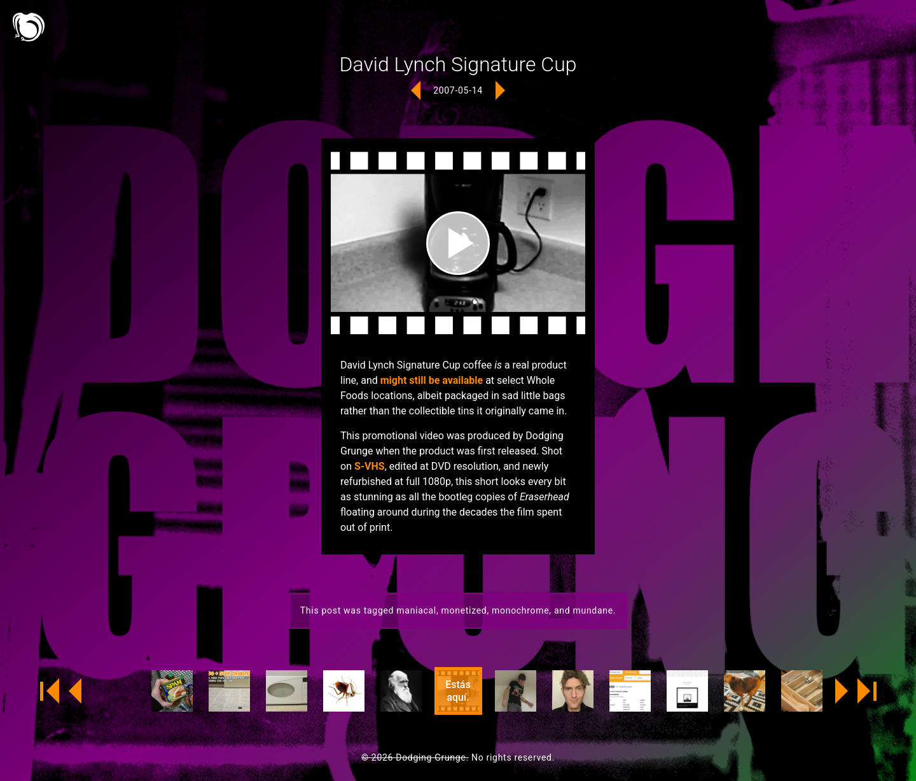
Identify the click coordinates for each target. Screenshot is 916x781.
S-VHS (369, 466)
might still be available (431, 380)
